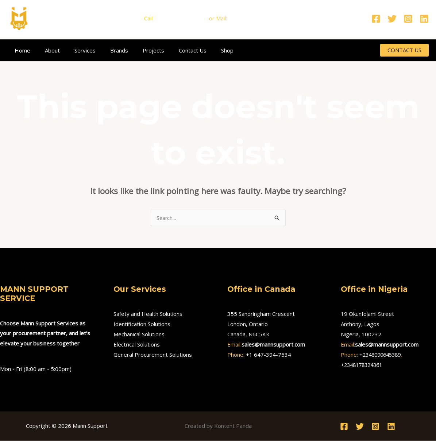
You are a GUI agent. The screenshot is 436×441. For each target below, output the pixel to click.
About (46, 50)
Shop (203, 50)
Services (75, 50)
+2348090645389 (382, 355)
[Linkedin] (424, 18)
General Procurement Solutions (152, 355)
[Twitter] (392, 18)
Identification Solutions (141, 324)
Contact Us (172, 50)
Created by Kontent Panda (218, 426)
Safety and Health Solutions (147, 314)
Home (20, 50)
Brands (106, 50)
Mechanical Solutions (139, 334)
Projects (137, 50)
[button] (404, 50)
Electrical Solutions (136, 344)
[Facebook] (376, 18)
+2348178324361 (364, 365)
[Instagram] (408, 18)
